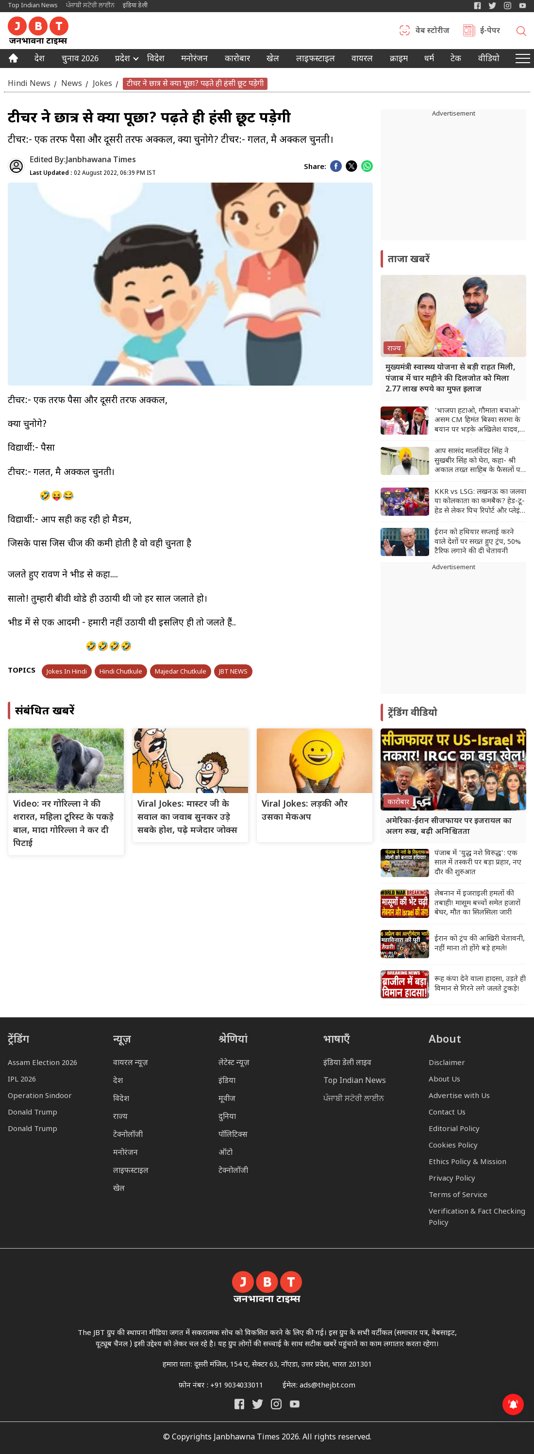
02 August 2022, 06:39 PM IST (93, 173)
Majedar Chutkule (180, 672)
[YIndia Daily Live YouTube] (522, 5)
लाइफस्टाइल (131, 1171)
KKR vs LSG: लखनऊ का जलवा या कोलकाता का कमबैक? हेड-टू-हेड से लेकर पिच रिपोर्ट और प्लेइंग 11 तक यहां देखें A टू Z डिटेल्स (480, 502)
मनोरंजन (194, 59)
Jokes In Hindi (67, 672)
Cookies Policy (453, 1145)
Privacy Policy (452, 1178)
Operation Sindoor (40, 1096)
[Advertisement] (453, 633)
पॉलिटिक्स (233, 1135)
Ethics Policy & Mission (467, 1162)
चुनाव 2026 (80, 59)
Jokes (102, 83)
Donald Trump (32, 1112)
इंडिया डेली (135, 5)
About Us (444, 1079)
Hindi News (29, 83)
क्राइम (399, 59)
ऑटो (225, 1153)
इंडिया (226, 1081)
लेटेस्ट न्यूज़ (234, 1063)
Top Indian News (33, 5)
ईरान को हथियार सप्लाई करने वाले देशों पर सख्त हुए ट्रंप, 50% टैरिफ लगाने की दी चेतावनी (477, 542)
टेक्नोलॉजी (128, 1135)
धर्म (429, 59)
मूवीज (226, 1099)
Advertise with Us (459, 1096)
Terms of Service (458, 1195)
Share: (315, 167)
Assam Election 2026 (42, 1063)
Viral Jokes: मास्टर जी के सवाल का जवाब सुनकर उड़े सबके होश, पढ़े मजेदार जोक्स (187, 817)
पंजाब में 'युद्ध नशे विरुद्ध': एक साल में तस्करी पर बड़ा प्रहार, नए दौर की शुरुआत (477, 863)
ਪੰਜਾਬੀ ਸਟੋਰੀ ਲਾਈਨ (90, 5)
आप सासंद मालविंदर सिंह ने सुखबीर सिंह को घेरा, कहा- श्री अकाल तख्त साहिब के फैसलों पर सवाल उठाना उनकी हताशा (478, 461)
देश (39, 59)
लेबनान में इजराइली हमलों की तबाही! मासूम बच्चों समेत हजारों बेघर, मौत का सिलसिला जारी (477, 903)
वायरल (362, 59)
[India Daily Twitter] (492, 5)
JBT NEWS (233, 672)
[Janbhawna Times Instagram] (507, 5)
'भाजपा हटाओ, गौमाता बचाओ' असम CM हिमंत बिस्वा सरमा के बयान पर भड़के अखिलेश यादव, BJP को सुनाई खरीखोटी (477, 420)
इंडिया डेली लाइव (347, 1063)
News (71, 83)
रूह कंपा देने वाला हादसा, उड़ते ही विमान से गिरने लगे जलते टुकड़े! (480, 984)
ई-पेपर (490, 31)
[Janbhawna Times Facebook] (477, 5)
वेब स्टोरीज (433, 31)
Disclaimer (447, 1063)
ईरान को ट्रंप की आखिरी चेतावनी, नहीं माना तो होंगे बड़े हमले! (479, 943)
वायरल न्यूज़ (130, 1063)
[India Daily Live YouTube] (294, 1404)
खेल (273, 59)
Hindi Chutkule (121, 672)
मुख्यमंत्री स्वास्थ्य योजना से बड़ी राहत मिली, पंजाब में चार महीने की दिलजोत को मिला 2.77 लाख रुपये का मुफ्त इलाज (450, 379)
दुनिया (227, 1117)
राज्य (120, 1117)
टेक (456, 59)
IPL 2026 (22, 1079)
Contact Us (447, 1112)
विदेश (156, 59)
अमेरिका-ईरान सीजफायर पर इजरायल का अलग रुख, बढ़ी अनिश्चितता (448, 826)
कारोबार (237, 59)
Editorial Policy (454, 1129)
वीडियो (489, 59)
